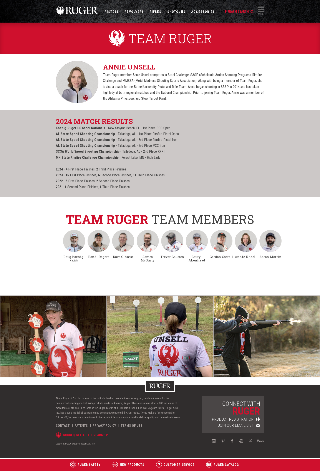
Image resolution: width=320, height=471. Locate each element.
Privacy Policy (104, 426)
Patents (81, 426)
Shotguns (176, 12)
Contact (63, 426)
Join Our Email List (239, 425)
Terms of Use (131, 426)
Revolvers (134, 12)
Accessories (203, 12)
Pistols (111, 12)
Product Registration (236, 419)
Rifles (155, 12)
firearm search (239, 11)
